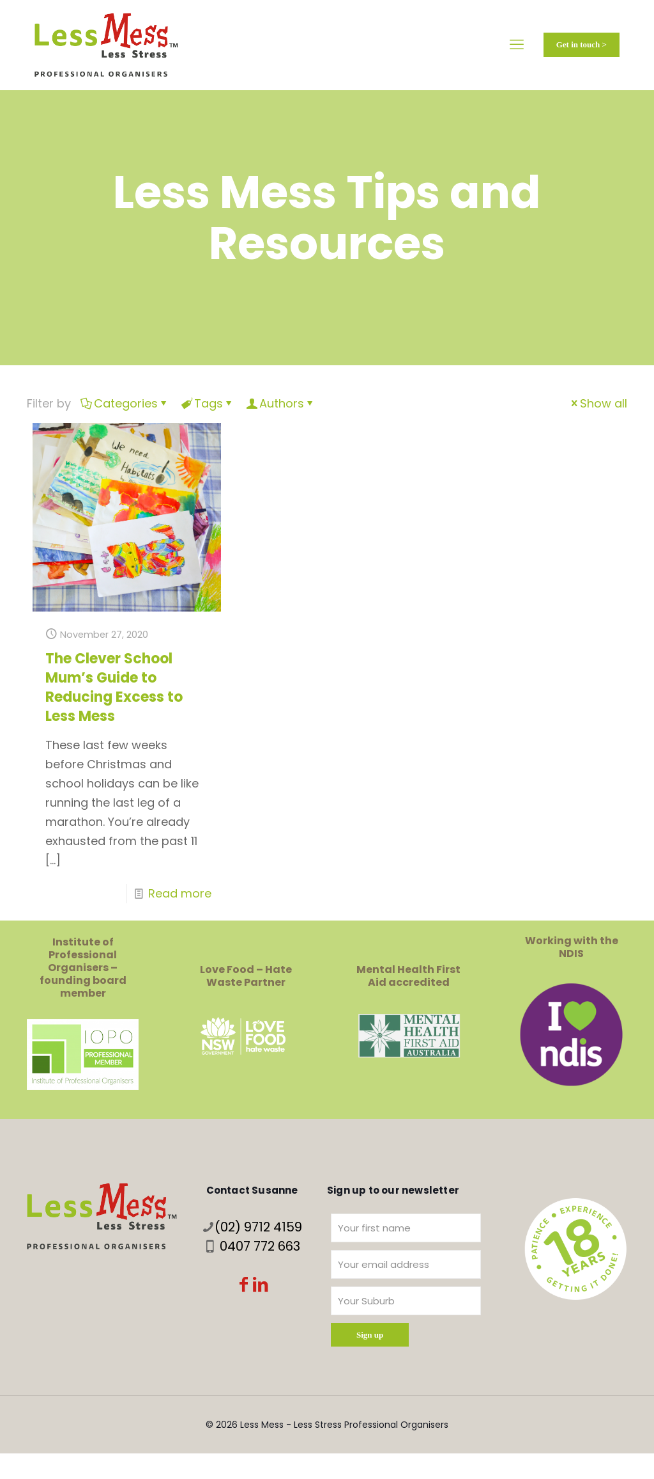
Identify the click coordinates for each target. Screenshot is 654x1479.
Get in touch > (581, 44)
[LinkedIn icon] (260, 1286)
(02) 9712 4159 (258, 1227)
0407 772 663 (260, 1246)
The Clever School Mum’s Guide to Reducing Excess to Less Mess (114, 687)
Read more (179, 893)
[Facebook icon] (244, 1286)
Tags (207, 403)
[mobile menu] (517, 45)
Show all (597, 403)
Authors (281, 403)
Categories (124, 403)
